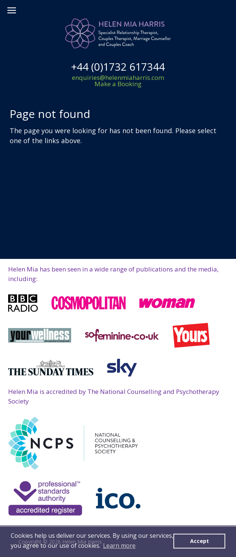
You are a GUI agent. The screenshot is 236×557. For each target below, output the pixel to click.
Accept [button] (199, 540)
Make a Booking (118, 84)
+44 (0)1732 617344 (118, 67)
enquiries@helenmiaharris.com (118, 77)
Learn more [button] (119, 545)
